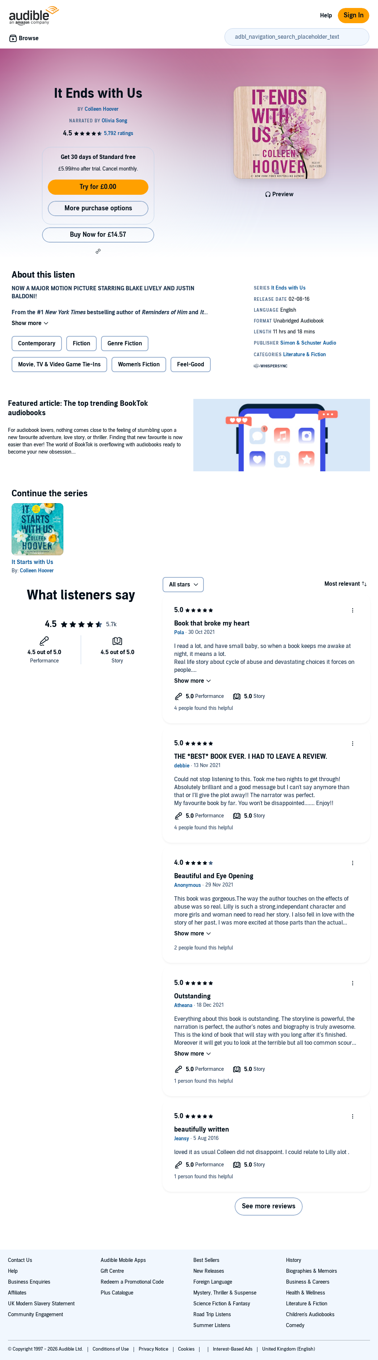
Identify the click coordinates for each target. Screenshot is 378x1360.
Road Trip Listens (212, 1314)
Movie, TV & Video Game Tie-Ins (59, 364)
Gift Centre (112, 1271)
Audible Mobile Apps (123, 1260)
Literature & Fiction (306, 1304)
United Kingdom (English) (288, 1349)
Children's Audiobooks (310, 1314)
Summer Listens (211, 1325)
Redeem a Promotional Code (132, 1282)
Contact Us (20, 1260)
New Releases (208, 1271)
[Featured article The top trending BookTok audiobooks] (281, 436)
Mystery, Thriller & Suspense (224, 1293)
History (293, 1260)
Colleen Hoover (37, 571)
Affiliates (17, 1293)
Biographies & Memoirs (311, 1271)
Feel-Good (190, 364)
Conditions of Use (111, 1349)
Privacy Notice (154, 1349)
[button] (98, 251)
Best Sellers (206, 1260)
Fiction (81, 343)
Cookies (187, 1349)
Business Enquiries (29, 1282)
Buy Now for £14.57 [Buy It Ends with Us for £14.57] (98, 235)
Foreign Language (212, 1282)
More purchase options (98, 208)
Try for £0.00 (98, 187)
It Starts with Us (32, 562)
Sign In (354, 15)
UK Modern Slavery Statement (41, 1304)
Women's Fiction (139, 364)
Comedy (295, 1325)
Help (326, 15)
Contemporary (36, 343)
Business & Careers (307, 1282)
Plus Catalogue (117, 1293)
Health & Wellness (305, 1293)
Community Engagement (35, 1314)
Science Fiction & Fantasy (221, 1304)
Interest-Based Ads (233, 1349)
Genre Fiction (125, 343)
